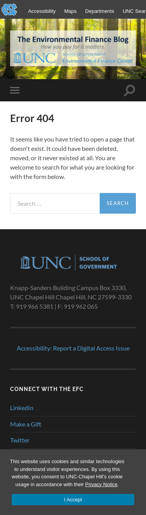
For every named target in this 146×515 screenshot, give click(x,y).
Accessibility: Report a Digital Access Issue (73, 348)
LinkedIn (21, 407)
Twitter (20, 440)
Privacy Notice (101, 484)
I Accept (73, 500)
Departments (99, 11)
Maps (70, 11)
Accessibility (42, 11)
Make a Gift (25, 424)
